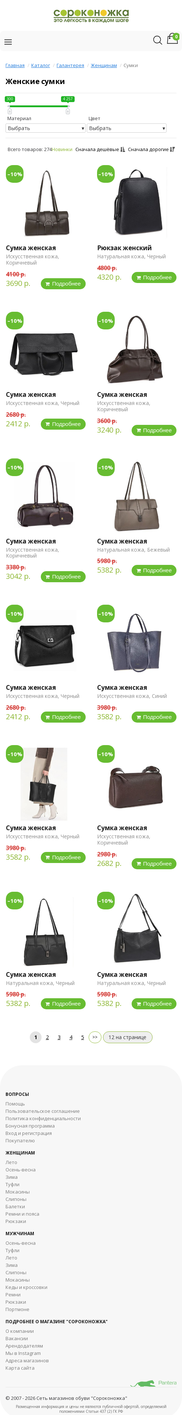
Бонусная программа (30, 1125)
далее (95, 1037)
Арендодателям (24, 1345)
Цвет (94, 118)
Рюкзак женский (124, 248)
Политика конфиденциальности (43, 1118)
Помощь (15, 1103)
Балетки (15, 1206)
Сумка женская (31, 248)
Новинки (62, 149)
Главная (15, 65)
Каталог (40, 65)
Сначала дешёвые (100, 149)
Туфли (12, 1184)
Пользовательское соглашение (43, 1111)
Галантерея (70, 65)
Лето (11, 1162)
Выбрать (19, 128)
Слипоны (16, 1199)
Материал (19, 118)
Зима (12, 1177)
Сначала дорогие (151, 149)
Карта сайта (20, 1368)
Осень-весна (21, 1169)
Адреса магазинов (27, 1360)
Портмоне (17, 1309)
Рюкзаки (16, 1221)
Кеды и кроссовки (26, 1287)
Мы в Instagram (23, 1353)
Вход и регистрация (29, 1133)
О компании (20, 1331)
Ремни (13, 1294)
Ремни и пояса (22, 1213)
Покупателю (20, 1140)
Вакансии (17, 1338)
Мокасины (18, 1191)
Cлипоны (16, 1272)
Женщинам (104, 65)
